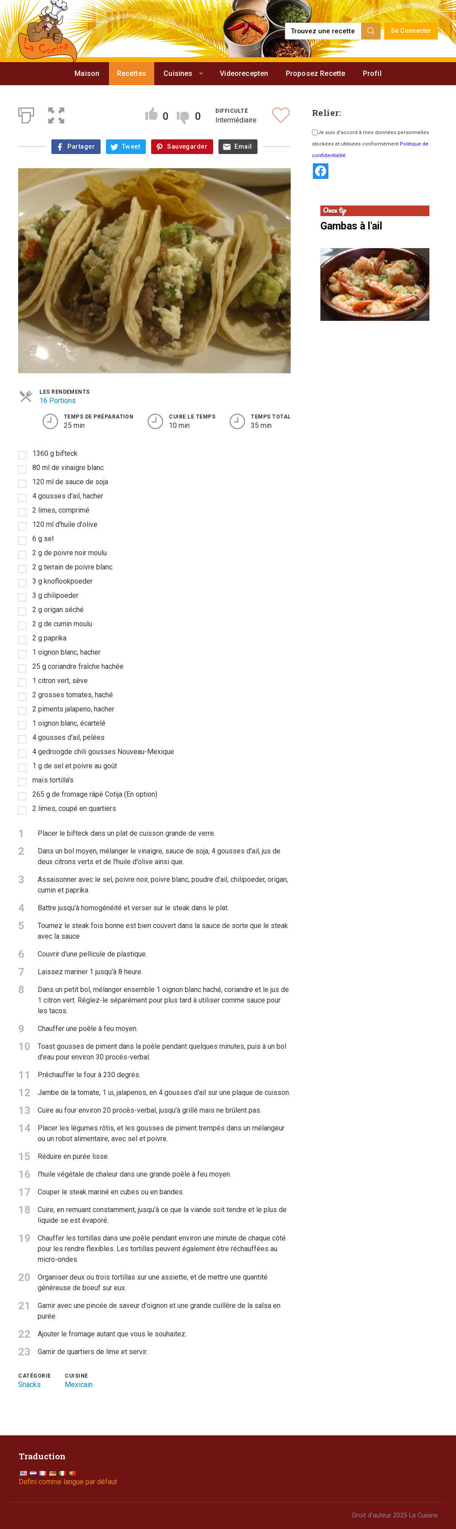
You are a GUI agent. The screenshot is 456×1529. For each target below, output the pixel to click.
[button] (56, 114)
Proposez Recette (316, 73)
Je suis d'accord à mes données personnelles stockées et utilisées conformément (370, 144)
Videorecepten (244, 73)
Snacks (29, 1384)
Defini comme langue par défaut (68, 1482)
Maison (86, 73)
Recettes (131, 73)
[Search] (371, 31)
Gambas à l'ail (351, 226)
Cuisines (178, 73)
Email (243, 146)
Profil (372, 73)
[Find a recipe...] (323, 31)
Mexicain (79, 1384)
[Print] (26, 114)
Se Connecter (411, 31)
